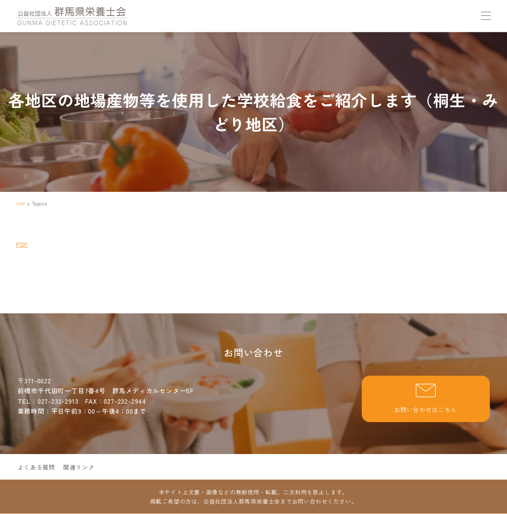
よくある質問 (38, 467)
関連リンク (82, 467)
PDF (22, 244)
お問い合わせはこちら (425, 399)
